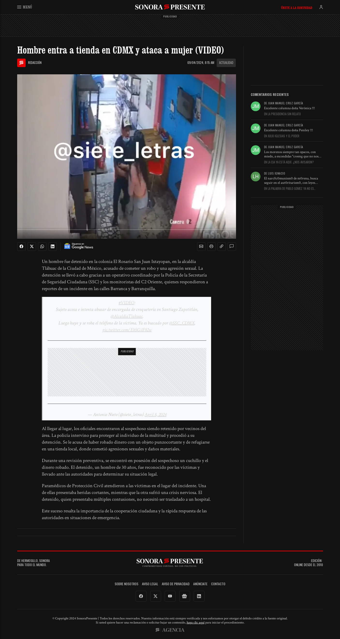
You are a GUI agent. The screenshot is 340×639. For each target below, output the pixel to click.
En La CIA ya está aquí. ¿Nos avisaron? (289, 162)
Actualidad (226, 62)
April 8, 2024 (155, 414)
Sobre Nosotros (126, 584)
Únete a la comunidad (296, 8)
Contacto (218, 584)
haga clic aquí (196, 622)
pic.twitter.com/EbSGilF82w (127, 330)
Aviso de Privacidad (176, 584)
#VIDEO (126, 303)
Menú (24, 6)
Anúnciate (200, 584)
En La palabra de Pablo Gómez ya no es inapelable (289, 189)
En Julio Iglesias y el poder (281, 136)
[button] (201, 246)
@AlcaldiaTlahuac (127, 316)
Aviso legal (150, 584)
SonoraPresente (170, 7)
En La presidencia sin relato (282, 114)
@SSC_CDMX (182, 323)
